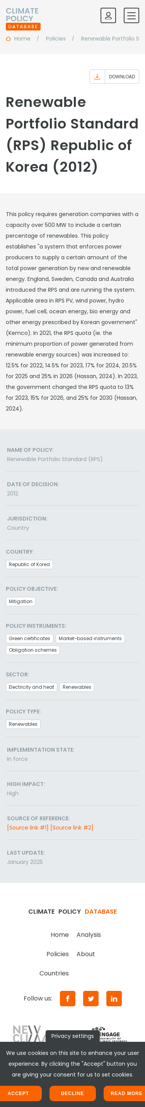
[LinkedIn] (114, 998)
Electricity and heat (31, 687)
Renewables (77, 687)
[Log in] (108, 15)
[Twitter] (91, 998)
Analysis (89, 934)
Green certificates (29, 638)
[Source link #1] (28, 828)
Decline (72, 1093)
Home (60, 934)
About (86, 954)
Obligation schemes (33, 650)
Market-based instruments (90, 638)
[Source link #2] (72, 828)
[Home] (23, 15)
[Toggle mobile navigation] (131, 15)
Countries (54, 973)
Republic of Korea (29, 564)
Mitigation (20, 601)
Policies (57, 954)
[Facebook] (67, 998)
